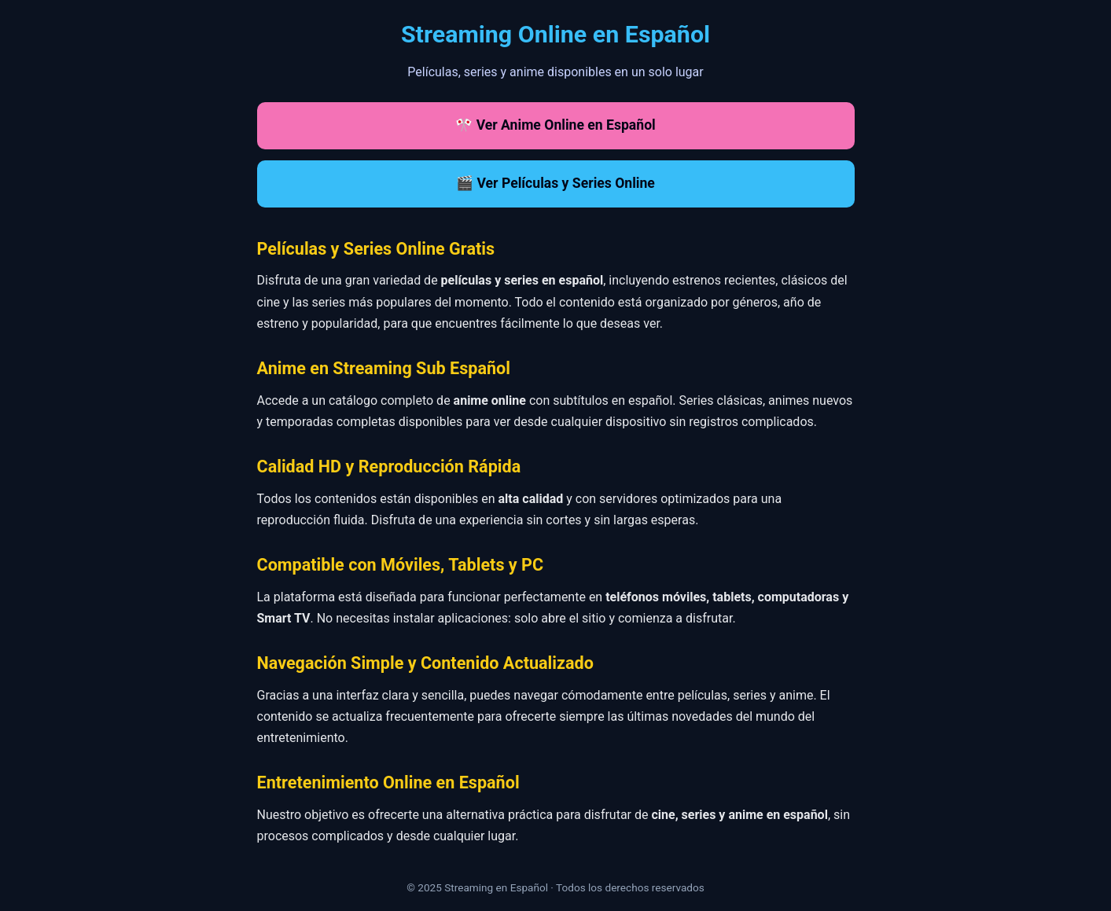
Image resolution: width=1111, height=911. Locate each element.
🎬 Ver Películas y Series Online (555, 183)
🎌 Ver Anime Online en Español (555, 125)
